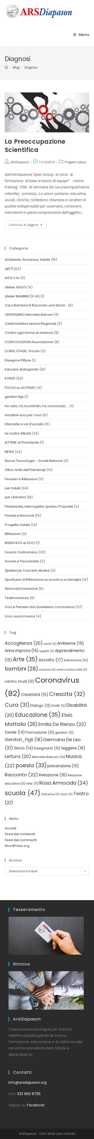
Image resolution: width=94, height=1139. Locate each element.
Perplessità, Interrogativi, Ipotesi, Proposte (39, 506)
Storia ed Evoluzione (21, 588)
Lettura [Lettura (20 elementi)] (18, 756)
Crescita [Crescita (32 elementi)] (67, 694)
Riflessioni (13, 533)
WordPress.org (17, 845)
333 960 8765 (29, 1093)
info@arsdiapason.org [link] (28, 1082)
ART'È (9, 268)
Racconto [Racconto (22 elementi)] (21, 775)
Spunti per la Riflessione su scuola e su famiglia (43, 579)
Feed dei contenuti (20, 834)
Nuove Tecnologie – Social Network (34, 460)
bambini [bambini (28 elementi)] (21, 668)
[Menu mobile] (81, 34)
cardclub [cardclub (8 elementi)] (47, 670)
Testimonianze (17, 597)
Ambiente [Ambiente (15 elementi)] (70, 643)
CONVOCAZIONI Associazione (29, 342)
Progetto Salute (75, 162)
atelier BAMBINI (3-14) (22, 296)
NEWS (9, 451)
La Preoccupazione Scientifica (35, 145)
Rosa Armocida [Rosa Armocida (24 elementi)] (63, 783)
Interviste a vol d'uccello (24, 424)
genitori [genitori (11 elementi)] (64, 732)
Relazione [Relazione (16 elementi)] (53, 775)
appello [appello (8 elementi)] (46, 651)
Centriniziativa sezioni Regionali (30, 323)
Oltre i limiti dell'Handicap (25, 469)
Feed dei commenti (21, 840)
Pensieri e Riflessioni (21, 479)
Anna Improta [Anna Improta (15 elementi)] (22, 650)
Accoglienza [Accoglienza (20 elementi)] (24, 643)
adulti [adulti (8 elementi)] (50, 644)
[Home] (6, 67)
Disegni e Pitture (18, 360)
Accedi (10, 828)
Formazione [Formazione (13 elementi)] (40, 732)
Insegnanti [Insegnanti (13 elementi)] (47, 748)
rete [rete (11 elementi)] (32, 783)
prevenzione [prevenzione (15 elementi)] (63, 766)
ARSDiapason (20, 162)
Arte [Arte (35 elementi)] (25, 659)
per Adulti (12, 488)
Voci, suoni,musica (20, 616)
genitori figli (14, 396)
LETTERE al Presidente (22, 442)
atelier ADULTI (16, 287)
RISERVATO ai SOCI (20, 542)
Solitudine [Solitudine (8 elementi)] (50, 794)
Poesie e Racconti (19, 515)
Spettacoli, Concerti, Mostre (27, 570)
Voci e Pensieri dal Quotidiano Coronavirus (40, 607)
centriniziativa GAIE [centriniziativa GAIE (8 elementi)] (71, 670)
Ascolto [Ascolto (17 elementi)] (51, 660)
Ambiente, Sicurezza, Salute (27, 259)
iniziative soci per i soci (23, 415)
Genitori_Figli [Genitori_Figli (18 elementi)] (23, 740)
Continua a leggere (28, 224)
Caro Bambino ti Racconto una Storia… (36, 305)
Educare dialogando (22, 369)
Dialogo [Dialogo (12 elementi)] (40, 705)
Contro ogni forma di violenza (29, 332)
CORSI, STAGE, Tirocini (22, 351)
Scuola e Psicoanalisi (22, 561)
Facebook (35, 1105)
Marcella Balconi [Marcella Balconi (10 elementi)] (48, 757)
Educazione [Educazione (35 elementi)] (38, 715)
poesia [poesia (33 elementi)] (31, 765)
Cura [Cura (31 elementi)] (17, 705)
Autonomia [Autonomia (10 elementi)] (76, 660)
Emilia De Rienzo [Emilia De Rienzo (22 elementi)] (62, 724)
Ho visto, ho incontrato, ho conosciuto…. (37, 406)
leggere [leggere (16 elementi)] (73, 748)
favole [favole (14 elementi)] (15, 732)
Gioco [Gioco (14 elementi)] (23, 748)
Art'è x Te (12, 278)
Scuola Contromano (21, 552)
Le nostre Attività (18, 433)
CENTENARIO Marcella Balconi (29, 314)
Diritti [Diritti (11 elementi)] (59, 705)
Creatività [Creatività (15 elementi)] (34, 694)
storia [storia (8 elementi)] (66, 794)
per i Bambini (15, 497)
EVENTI (10, 378)
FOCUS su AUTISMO (20, 387)
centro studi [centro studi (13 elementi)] (19, 681)
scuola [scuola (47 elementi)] (22, 793)
